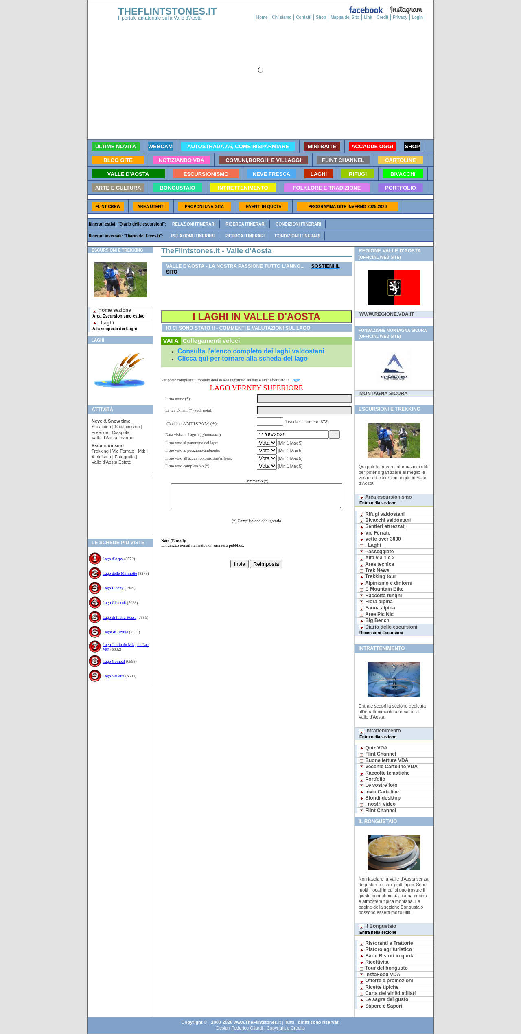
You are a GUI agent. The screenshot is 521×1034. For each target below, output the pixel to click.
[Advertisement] (117, 503)
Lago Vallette (113, 676)
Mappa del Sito (345, 17)
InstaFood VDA (379, 974)
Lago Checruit (114, 602)
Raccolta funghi (380, 595)
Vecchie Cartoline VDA (388, 766)
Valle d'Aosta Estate (111, 462)
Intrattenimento (380, 733)
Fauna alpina (377, 608)
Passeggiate (376, 551)
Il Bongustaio (377, 928)
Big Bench (374, 620)
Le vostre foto (378, 785)
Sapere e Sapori (380, 1006)
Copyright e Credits (286, 1027)
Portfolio (372, 779)
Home (262, 17)
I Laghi (114, 325)
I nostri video (377, 804)
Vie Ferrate (374, 533)
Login (417, 17)
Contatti (303, 17)
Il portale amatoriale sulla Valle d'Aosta (160, 18)
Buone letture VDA (383, 760)
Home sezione (118, 312)
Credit (382, 17)
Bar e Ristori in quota (387, 956)
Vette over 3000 (380, 539)
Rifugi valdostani (382, 514)
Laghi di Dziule (115, 632)
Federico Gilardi (247, 1027)
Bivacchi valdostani (385, 520)
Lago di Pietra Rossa (119, 617)
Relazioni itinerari (194, 224)
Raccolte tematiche (384, 773)
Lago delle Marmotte (120, 573)
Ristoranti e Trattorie (386, 943)
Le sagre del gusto (383, 999)
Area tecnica (376, 564)
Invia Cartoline (379, 792)
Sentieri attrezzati (382, 526)
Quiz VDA (373, 748)
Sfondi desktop (380, 798)
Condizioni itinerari (298, 224)
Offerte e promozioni (386, 981)
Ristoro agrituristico (385, 949)
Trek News (374, 570)
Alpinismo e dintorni (385, 583)
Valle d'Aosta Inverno (113, 437)
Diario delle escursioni (388, 629)
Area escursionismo (385, 499)
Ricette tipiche (378, 987)
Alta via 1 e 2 (377, 558)
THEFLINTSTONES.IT (167, 11)
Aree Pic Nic (376, 614)
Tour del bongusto (383, 968)
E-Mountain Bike (381, 589)
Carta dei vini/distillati (387, 993)
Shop (321, 17)
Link (368, 17)
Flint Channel (377, 754)
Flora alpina (376, 602)
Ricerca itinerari (245, 224)
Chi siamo (282, 17)
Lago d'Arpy (113, 558)
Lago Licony (113, 588)
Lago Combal (114, 661)
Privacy (400, 17)
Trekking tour (377, 576)
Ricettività (374, 962)
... (335, 435)
